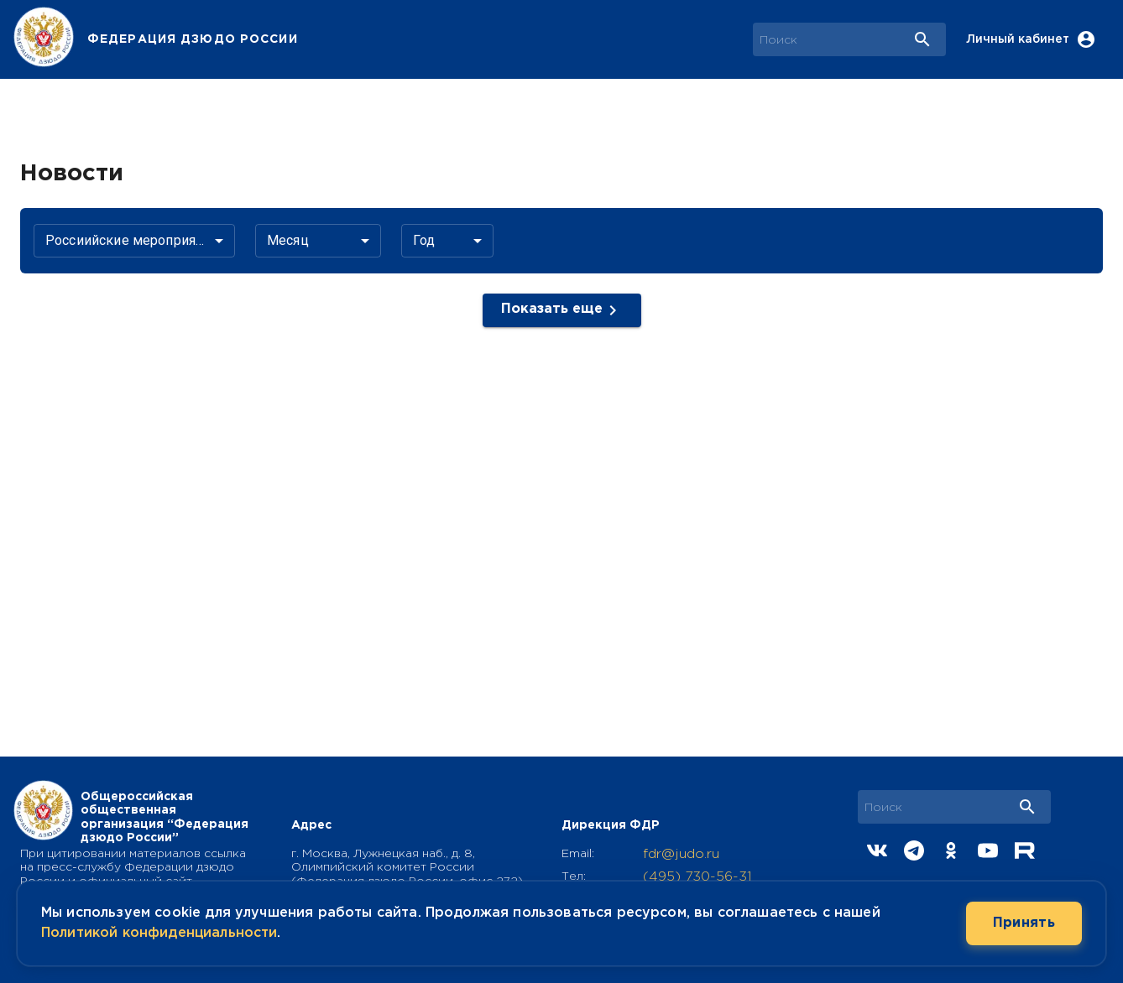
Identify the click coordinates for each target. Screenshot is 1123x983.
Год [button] (424, 240)
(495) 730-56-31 (697, 877)
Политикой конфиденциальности (159, 933)
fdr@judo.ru (681, 854)
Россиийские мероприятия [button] (130, 240)
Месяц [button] (288, 240)
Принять (1024, 923)
